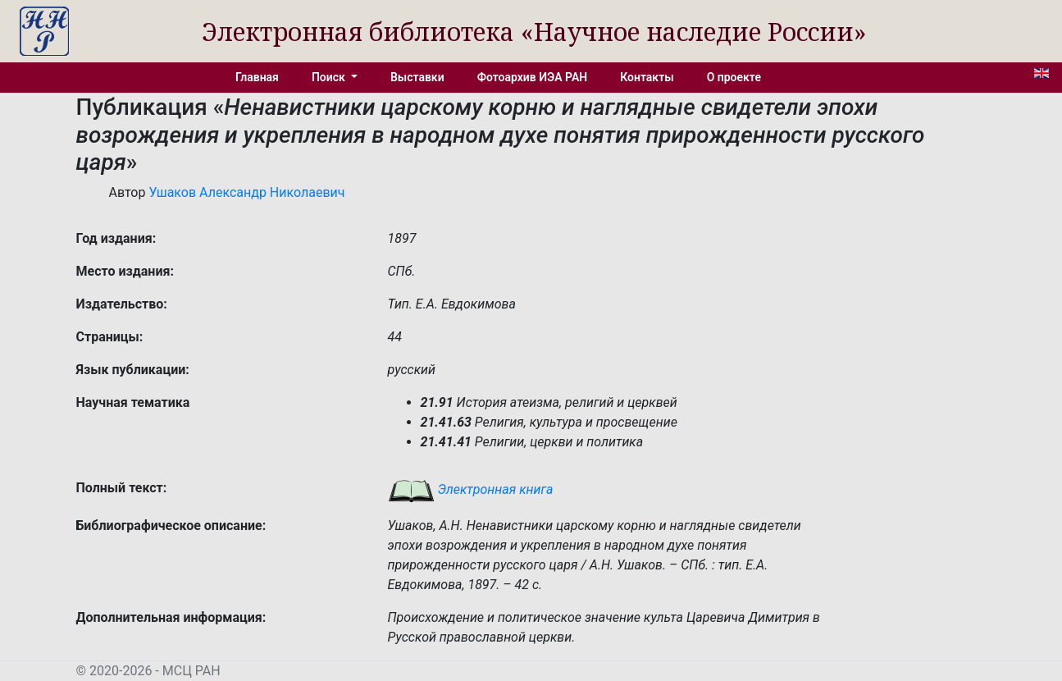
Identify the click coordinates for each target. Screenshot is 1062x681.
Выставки (417, 77)
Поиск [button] (330, 77)
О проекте (734, 77)
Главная (257, 77)
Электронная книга (471, 489)
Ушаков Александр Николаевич (246, 192)
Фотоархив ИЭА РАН (532, 77)
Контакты (646, 77)
